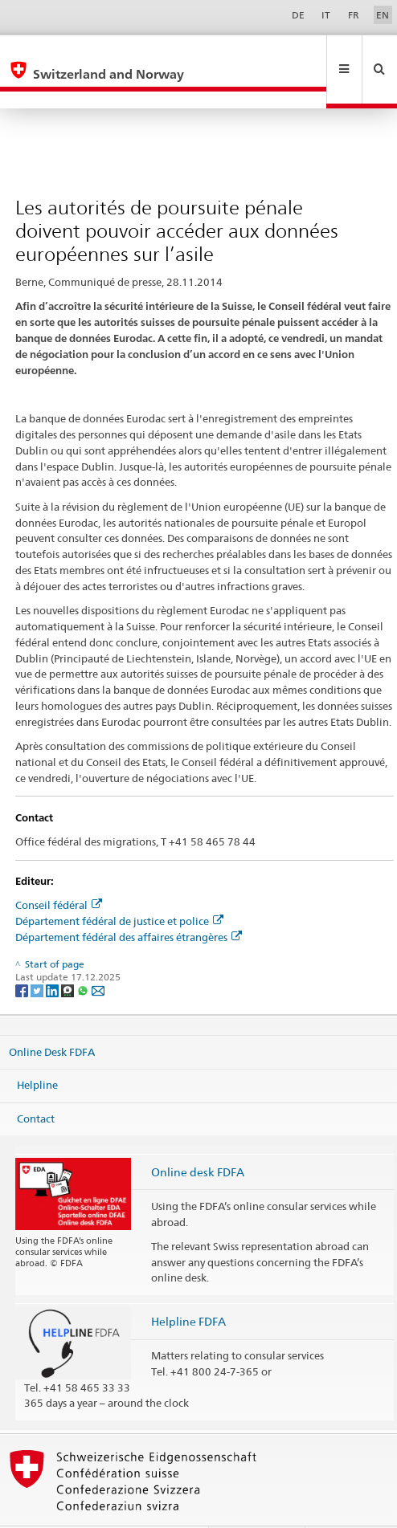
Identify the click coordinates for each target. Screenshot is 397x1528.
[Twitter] (38, 956)
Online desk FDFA (197, 1137)
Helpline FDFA (188, 1287)
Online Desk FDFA (52, 1016)
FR (353, 15)
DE (298, 15)
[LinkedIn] (53, 956)
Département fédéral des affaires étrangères (128, 902)
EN (382, 15)
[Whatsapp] (84, 956)
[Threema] (68, 956)
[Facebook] (23, 956)
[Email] (98, 956)
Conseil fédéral (58, 870)
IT (325, 15)
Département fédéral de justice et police (119, 886)
